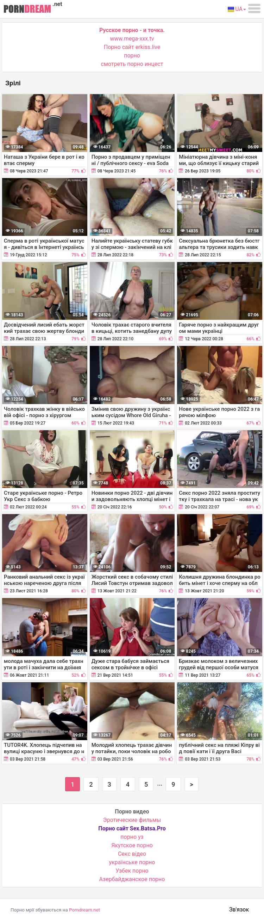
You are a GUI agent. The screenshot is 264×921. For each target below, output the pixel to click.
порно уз (131, 837)
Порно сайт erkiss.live (132, 47)
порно (132, 55)
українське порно (132, 862)
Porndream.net (84, 910)
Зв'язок (239, 909)
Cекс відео (132, 853)
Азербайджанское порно (132, 879)
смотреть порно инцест (132, 64)
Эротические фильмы (132, 820)
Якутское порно (132, 845)
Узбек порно (132, 870)
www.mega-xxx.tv (132, 38)
